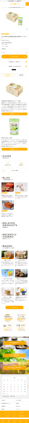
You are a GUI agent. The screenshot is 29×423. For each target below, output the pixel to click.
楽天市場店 (22, 412)
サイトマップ (18, 409)
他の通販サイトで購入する (14, 61)
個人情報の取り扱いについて (6, 403)
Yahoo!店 (7, 415)
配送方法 (21, 165)
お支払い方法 (8, 165)
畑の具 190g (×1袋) (6, 138)
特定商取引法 (3, 406)
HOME (2, 7)
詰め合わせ (5, 7)
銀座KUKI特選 (21, 415)
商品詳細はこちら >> (14, 113)
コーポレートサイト (7, 412)
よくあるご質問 (14, 170)
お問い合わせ (18, 406)
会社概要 (17, 403)
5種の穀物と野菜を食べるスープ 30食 (10, 101)
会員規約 (2, 409)
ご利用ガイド (3, 400)
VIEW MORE (14, 307)
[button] (28, 386)
